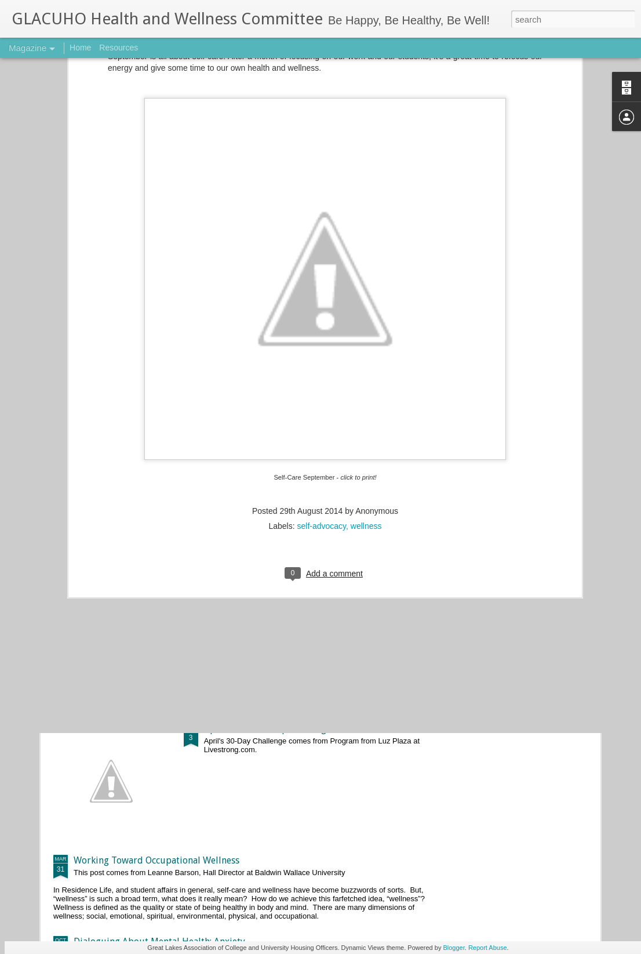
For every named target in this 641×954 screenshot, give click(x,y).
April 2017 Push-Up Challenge (267, 728)
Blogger (453, 947)
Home (80, 47)
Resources (118, 47)
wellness (366, 391)
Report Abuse (487, 947)
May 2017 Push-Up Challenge (265, 597)
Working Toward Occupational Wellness (156, 860)
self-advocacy (322, 391)
